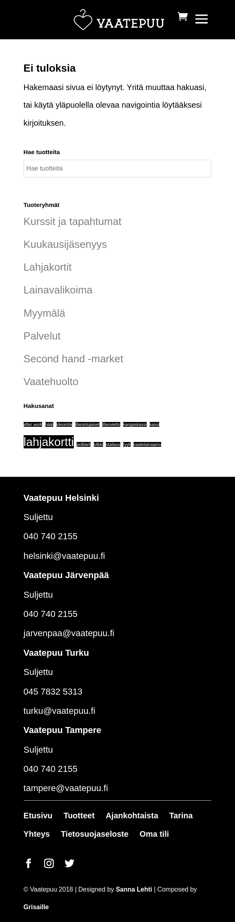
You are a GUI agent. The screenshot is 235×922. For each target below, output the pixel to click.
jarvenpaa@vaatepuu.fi (69, 633)
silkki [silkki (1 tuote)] (98, 444)
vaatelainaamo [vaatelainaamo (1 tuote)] (147, 444)
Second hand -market (74, 359)
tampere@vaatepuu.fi (66, 788)
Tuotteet (78, 815)
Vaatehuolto (51, 382)
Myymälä (44, 313)
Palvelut (42, 336)
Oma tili (154, 834)
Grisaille (36, 907)
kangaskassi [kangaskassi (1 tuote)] (135, 424)
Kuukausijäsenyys (65, 244)
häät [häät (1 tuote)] (49, 424)
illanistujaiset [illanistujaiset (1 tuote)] (87, 424)
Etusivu (38, 815)
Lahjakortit (48, 267)
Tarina (181, 815)
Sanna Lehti (134, 889)
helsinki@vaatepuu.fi (64, 556)
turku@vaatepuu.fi (59, 711)
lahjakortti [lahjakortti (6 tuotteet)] (49, 441)
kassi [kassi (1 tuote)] (154, 424)
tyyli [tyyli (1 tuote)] (126, 444)
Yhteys (37, 834)
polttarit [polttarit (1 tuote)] (84, 444)
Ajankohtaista (131, 815)
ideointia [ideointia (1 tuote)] (65, 424)
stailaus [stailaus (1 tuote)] (113, 444)
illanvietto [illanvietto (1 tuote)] (111, 424)
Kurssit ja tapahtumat (73, 221)
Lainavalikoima (58, 290)
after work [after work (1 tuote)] (33, 424)
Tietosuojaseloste (95, 834)
